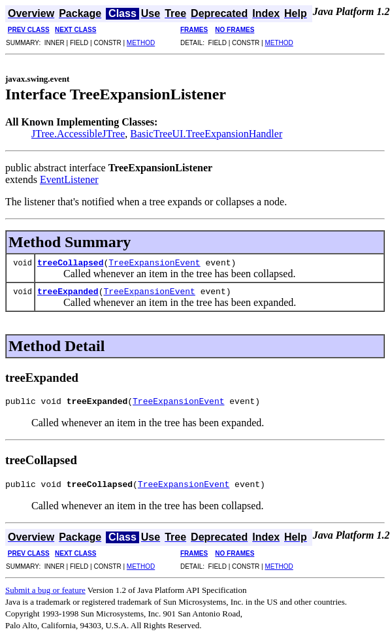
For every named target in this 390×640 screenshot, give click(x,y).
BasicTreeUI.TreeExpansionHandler (206, 133)
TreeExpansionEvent (154, 262)
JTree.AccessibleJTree (78, 133)
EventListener (69, 179)
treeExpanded (68, 291)
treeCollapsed (70, 262)
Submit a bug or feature (45, 594)
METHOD (141, 42)
